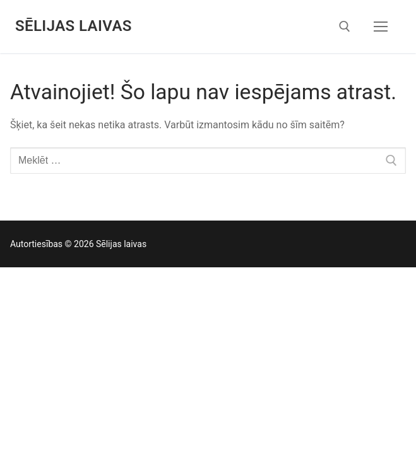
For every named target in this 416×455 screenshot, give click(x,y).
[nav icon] (380, 26)
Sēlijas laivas (73, 26)
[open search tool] (344, 26)
